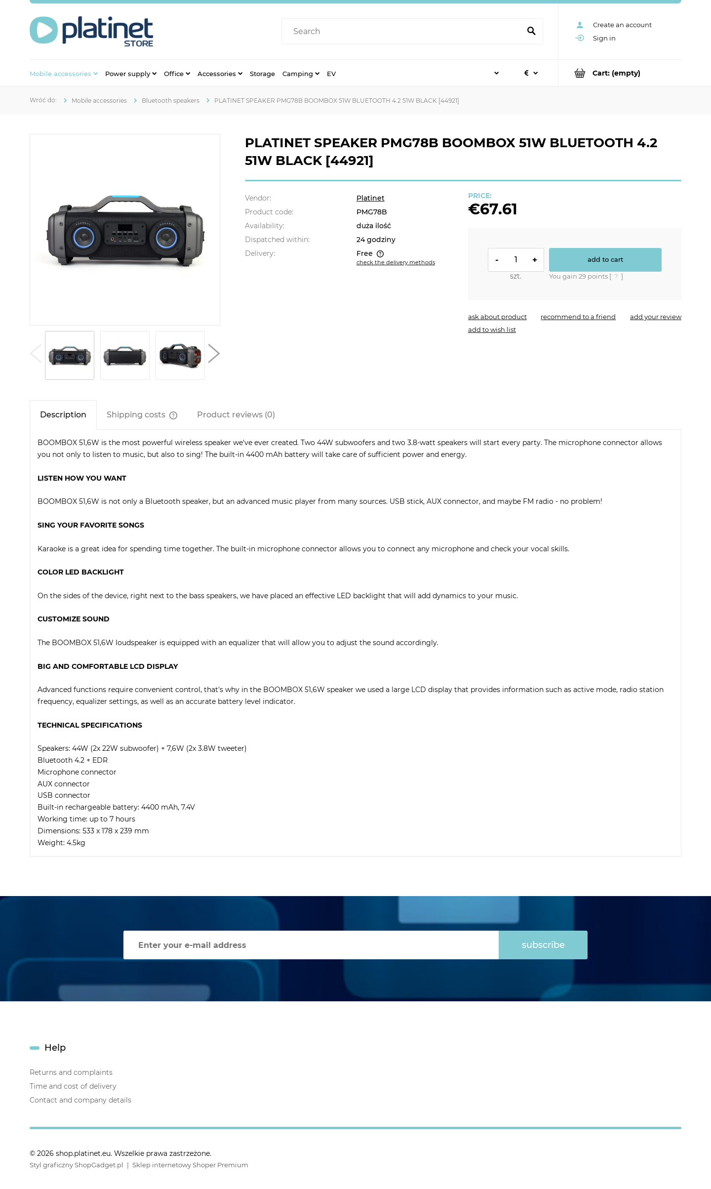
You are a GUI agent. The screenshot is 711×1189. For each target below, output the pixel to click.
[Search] (531, 31)
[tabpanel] (355, 643)
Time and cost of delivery (73, 1086)
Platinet (370, 198)
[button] (35, 356)
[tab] (63, 414)
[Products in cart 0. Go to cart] (619, 73)
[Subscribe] (543, 945)
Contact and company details (80, 1100)
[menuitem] (64, 73)
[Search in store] (403, 31)
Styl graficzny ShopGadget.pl (76, 1165)
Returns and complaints (71, 1072)
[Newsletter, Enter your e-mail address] (311, 945)
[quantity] (516, 260)
